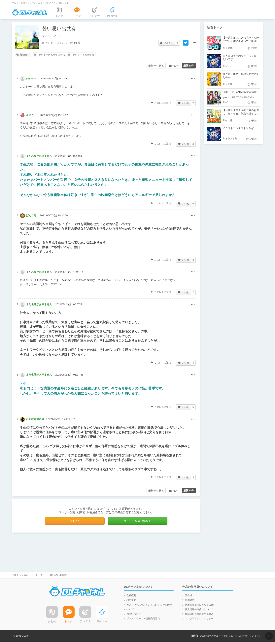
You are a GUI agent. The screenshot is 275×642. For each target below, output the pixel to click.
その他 (49, 42)
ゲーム (228, 66)
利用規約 (131, 600)
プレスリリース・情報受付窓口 (143, 618)
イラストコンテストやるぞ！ (239, 128)
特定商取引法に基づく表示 (199, 604)
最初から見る (156, 65)
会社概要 (131, 595)
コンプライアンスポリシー (199, 618)
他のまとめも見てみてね (52, 55)
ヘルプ (130, 609)
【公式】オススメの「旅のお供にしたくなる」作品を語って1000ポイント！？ (241, 113)
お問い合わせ (133, 614)
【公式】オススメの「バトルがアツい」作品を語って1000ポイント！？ (241, 41)
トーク (39, 575)
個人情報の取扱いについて (199, 609)
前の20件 (173, 65)
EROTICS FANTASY (243, 97)
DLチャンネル (29, 12)
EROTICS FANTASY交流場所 (240, 92)
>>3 (23, 383)
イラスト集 (231, 138)
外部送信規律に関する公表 (199, 614)
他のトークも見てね (83, 55)
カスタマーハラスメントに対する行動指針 (149, 604)
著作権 (188, 595)
